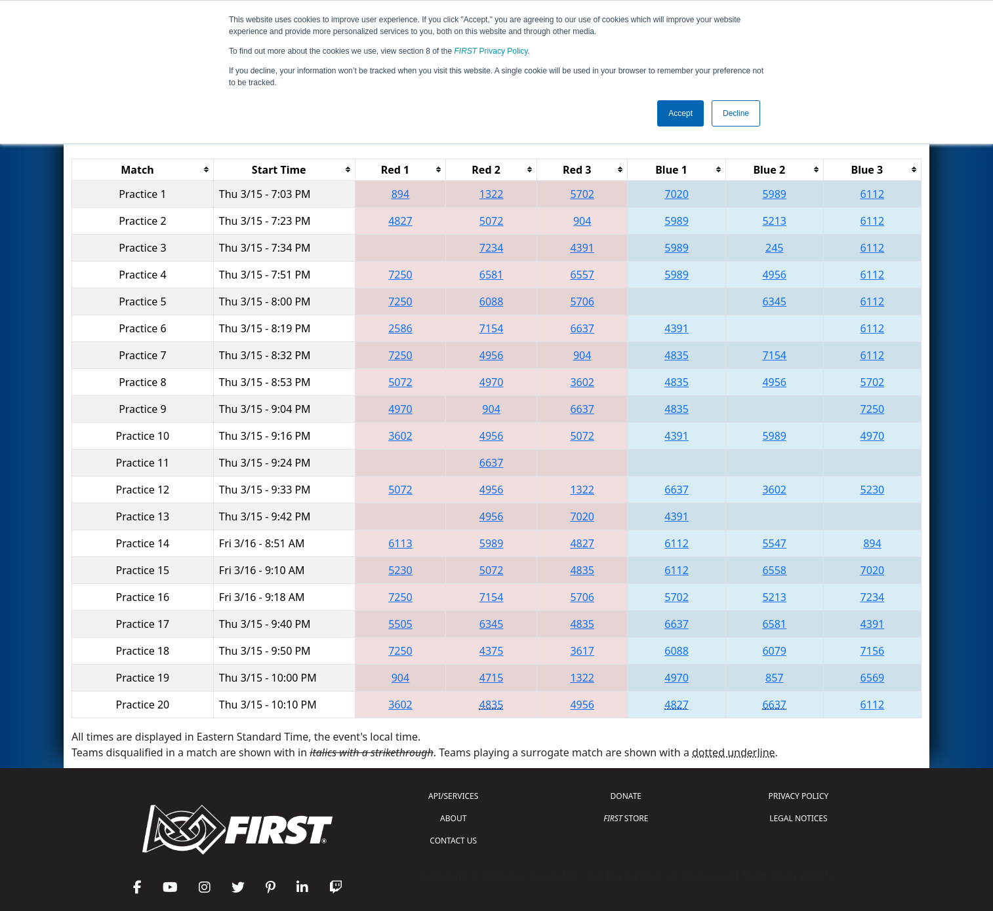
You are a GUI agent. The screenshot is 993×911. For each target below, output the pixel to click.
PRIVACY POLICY (798, 796)
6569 (873, 677)
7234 (491, 248)
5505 (400, 624)
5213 (774, 221)
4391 (582, 248)
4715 (491, 677)
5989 (774, 194)
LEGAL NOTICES (798, 818)
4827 (400, 221)
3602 (582, 382)
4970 (491, 382)
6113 (400, 543)
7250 (400, 274)
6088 (491, 301)
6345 (774, 301)
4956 (774, 274)
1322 (491, 194)
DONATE (626, 796)
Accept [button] (680, 113)
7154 (491, 328)
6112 (873, 194)
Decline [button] (736, 113)
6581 (491, 274)
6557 (582, 274)
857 (774, 677)
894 (400, 194)
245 (774, 248)
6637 (582, 328)
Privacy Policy (491, 51)
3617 (582, 651)
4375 (491, 651)
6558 (774, 570)
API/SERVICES (453, 796)
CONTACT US (453, 840)
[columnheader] (143, 169)
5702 (582, 194)
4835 (676, 355)
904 (582, 221)
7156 (873, 651)
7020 (676, 194)
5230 (873, 489)
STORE (625, 818)
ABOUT (453, 818)
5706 (582, 301)
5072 (491, 221)
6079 (774, 651)
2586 (400, 328)
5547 (774, 543)
